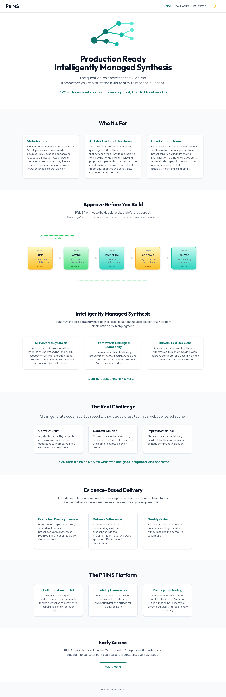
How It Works (181, 6)
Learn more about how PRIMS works (113, 379)
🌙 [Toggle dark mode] (214, 6)
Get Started (199, 6)
